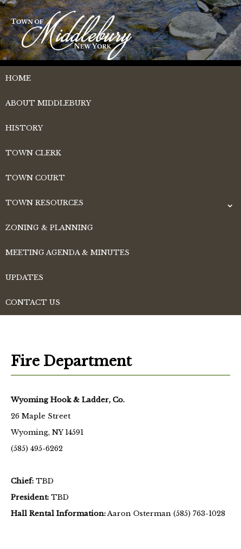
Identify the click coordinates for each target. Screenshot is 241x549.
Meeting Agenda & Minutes (67, 252)
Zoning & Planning (49, 227)
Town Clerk (33, 153)
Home (18, 78)
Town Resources (44, 202)
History (24, 128)
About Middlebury (48, 103)
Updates (24, 277)
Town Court (35, 177)
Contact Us (32, 302)
